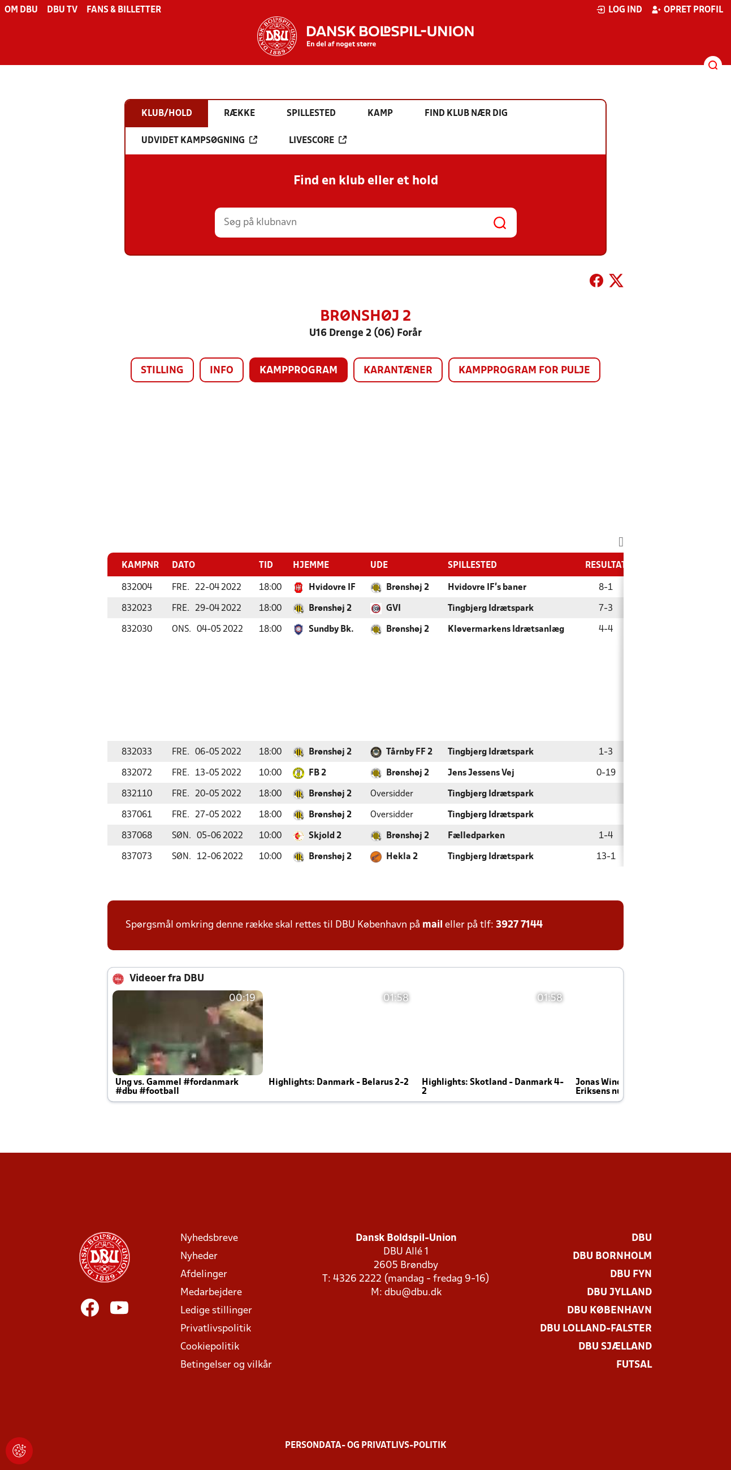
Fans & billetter (123, 10)
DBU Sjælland (615, 1347)
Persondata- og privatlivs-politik (366, 1446)
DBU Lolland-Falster (596, 1329)
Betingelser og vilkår (226, 1365)
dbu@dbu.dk (413, 1292)
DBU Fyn (631, 1274)
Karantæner (398, 371)
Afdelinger (203, 1274)
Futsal (634, 1365)
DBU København (609, 1311)
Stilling (162, 371)
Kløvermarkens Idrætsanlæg (506, 629)
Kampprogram (298, 371)
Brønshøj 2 (407, 588)
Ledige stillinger (216, 1311)
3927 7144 (519, 925)
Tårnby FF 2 (409, 752)
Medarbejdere (211, 1292)
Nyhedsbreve (209, 1238)
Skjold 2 (325, 836)
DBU (641, 1238)
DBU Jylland (619, 1292)
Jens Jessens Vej (481, 773)
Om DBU (21, 10)
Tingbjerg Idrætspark (491, 609)
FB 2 (317, 773)
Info (221, 371)
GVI (393, 609)
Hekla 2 (402, 857)
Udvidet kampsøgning (199, 140)
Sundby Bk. (331, 629)
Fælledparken (476, 836)
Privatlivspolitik (215, 1329)
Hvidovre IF (332, 588)
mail (432, 925)
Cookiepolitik (209, 1347)
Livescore (318, 140)
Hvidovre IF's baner (487, 588)
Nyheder (199, 1256)
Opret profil (687, 10)
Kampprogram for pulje (524, 371)
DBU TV (62, 10)
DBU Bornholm (612, 1256)
